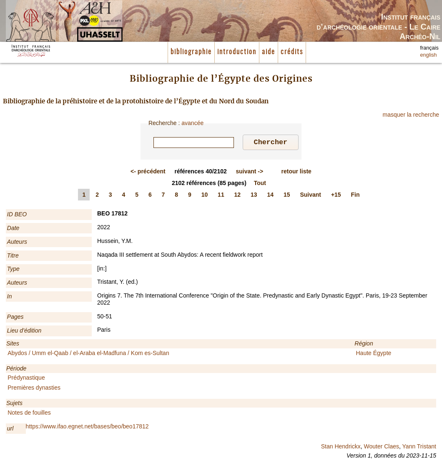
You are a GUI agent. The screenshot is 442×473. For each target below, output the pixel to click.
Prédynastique (26, 378)
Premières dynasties (34, 388)
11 (221, 196)
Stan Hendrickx (341, 447)
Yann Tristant (419, 447)
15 (287, 196)
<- (148, 172)
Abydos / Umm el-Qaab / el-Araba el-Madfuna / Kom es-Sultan (88, 354)
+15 (336, 196)
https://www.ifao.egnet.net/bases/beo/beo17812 (87, 427)
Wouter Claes (381, 447)
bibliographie (191, 52)
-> (249, 172)
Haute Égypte (373, 354)
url (10, 429)
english (428, 55)
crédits (292, 52)
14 (270, 196)
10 (204, 196)
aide (268, 52)
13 (254, 196)
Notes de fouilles (29, 413)
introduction (236, 52)
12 (237, 196)
